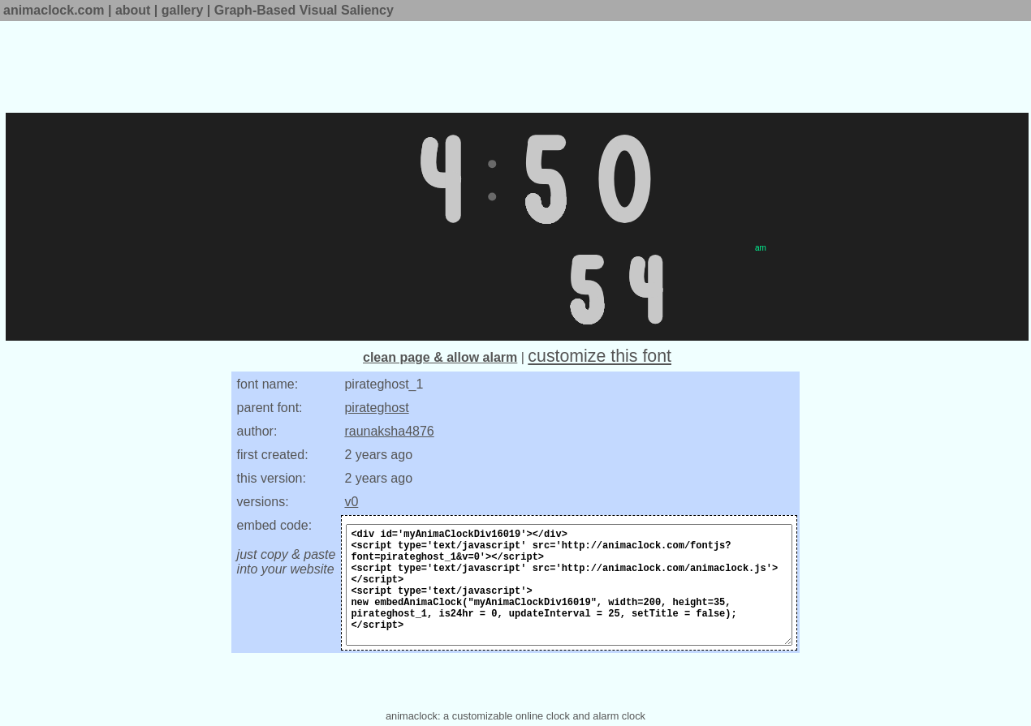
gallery (183, 10)
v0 (351, 502)
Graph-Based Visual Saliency (304, 10)
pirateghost (376, 408)
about (133, 10)
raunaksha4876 (389, 431)
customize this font (599, 356)
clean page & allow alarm (440, 357)
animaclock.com (54, 10)
